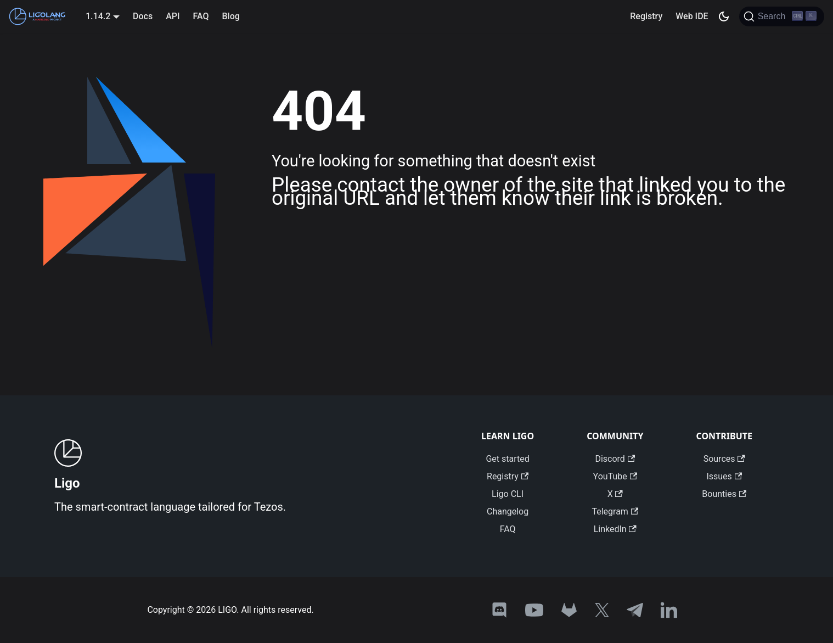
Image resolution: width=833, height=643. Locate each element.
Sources (724, 459)
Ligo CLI (508, 494)
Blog (230, 16)
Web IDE (692, 16)
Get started (507, 459)
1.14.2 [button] (98, 16)
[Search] (781, 16)
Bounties (724, 494)
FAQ (201, 16)
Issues (724, 476)
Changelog (507, 511)
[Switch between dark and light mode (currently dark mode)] (724, 16)
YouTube (615, 476)
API (172, 16)
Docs (143, 16)
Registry (646, 16)
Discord (615, 459)
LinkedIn (615, 529)
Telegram (615, 511)
